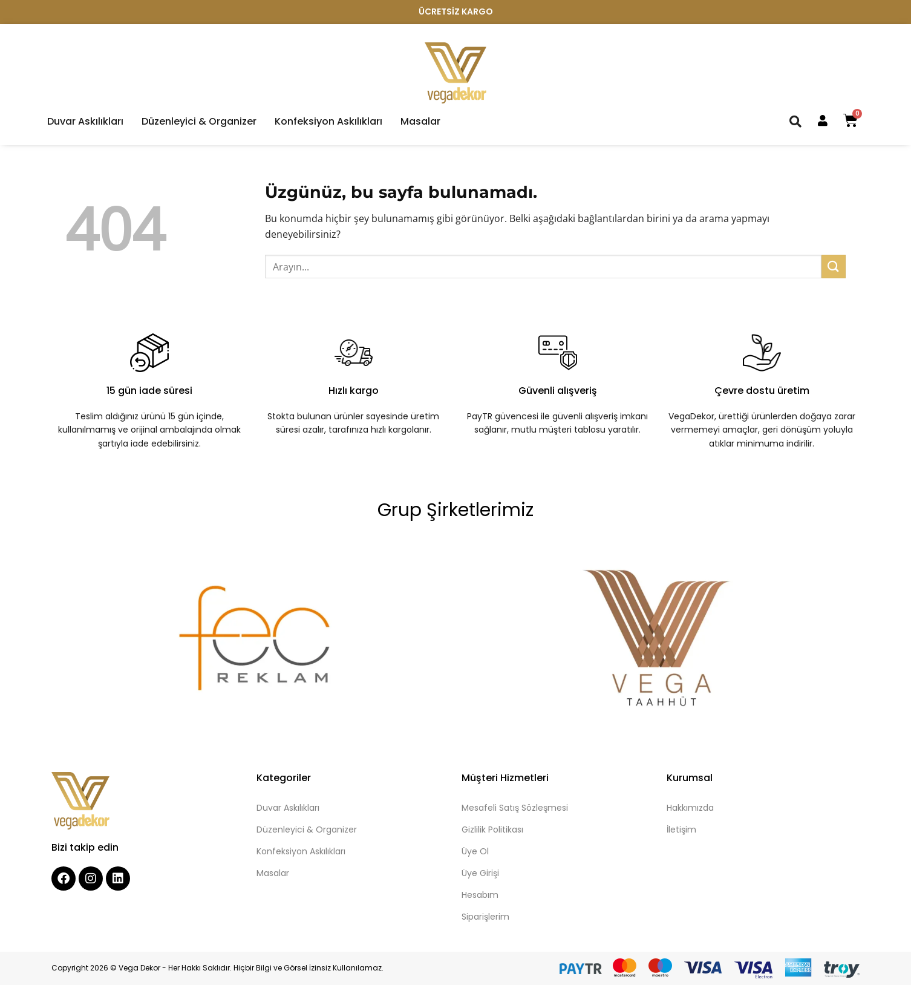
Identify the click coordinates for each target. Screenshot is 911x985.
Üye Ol (475, 851)
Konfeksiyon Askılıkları (328, 122)
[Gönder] (833, 266)
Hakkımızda (690, 808)
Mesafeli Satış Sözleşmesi (515, 808)
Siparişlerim (485, 917)
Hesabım (480, 895)
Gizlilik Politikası (492, 829)
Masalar (420, 122)
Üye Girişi (480, 873)
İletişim (681, 829)
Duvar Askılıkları (85, 122)
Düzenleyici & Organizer (199, 122)
